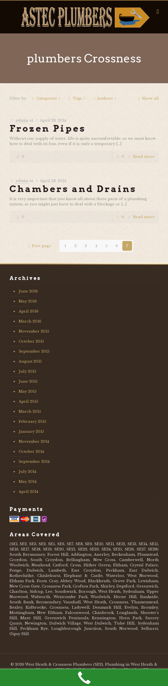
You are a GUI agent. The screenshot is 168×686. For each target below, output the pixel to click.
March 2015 (30, 411)
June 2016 (28, 291)
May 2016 (28, 301)
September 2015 (34, 351)
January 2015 (31, 431)
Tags (77, 98)
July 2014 (27, 471)
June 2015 (28, 381)
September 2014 (34, 461)
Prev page (38, 246)
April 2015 (28, 401)
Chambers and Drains (73, 188)
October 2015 (31, 341)
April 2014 (28, 491)
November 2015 (34, 331)
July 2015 (27, 371)
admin (22, 120)
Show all (148, 98)
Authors (105, 98)
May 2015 (27, 391)
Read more (144, 156)
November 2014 (34, 441)
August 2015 (30, 361)
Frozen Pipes (47, 128)
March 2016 (30, 321)
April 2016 (28, 311)
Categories (46, 98)
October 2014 (31, 451)
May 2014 (27, 481)
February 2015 (32, 421)
